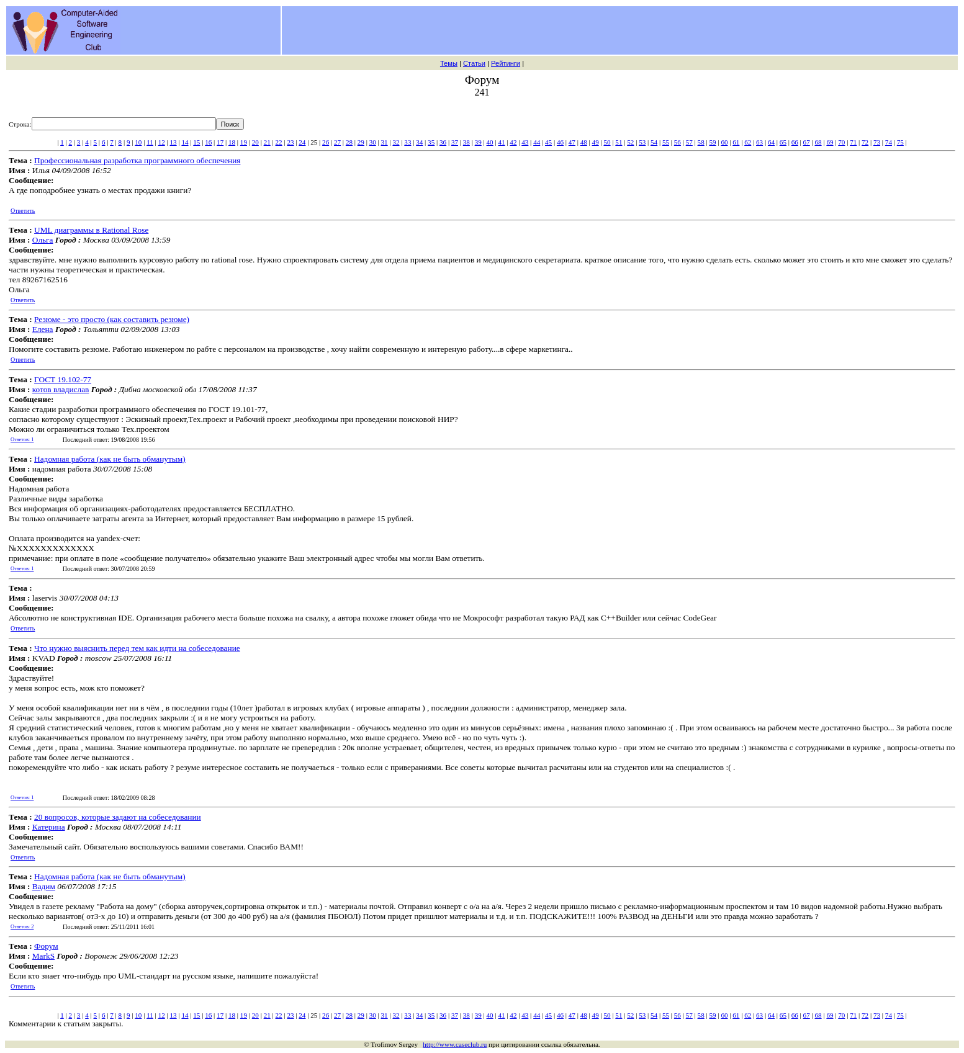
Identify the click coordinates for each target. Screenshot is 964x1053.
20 (255, 142)
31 (384, 142)
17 (220, 142)
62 (747, 142)
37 (454, 142)
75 (900, 142)
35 (431, 142)
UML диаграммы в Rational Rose (91, 230)
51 (618, 142)
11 (149, 142)
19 (243, 142)
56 (677, 142)
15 (196, 142)
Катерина (48, 826)
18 (231, 142)
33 (407, 142)
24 (302, 142)
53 (642, 142)
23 (290, 142)
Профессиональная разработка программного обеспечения (137, 160)
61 (735, 142)
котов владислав (60, 389)
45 (548, 142)
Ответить (23, 210)
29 (361, 142)
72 (865, 142)
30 (372, 142)
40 (490, 142)
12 (161, 142)
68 (818, 142)
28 (349, 142)
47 (572, 142)
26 (325, 142)
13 (173, 142)
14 (184, 142)
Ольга (42, 239)
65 (783, 142)
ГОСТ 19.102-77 (62, 379)
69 (829, 142)
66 (794, 142)
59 (712, 142)
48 (583, 142)
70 (841, 142)
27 (337, 142)
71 (853, 142)
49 (595, 142)
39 (478, 142)
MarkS (43, 956)
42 (513, 142)
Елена (42, 329)
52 (630, 142)
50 (606, 142)
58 (701, 142)
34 (419, 142)
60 (724, 142)
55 (665, 142)
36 (442, 142)
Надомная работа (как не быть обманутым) (110, 459)
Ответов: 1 (22, 439)
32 (395, 142)
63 (759, 142)
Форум (46, 946)
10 (138, 142)
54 (654, 142)
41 (501, 142)
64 (771, 142)
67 (806, 142)
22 (279, 142)
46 (560, 142)
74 (888, 142)
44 (536, 142)
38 (466, 142)
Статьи (474, 63)
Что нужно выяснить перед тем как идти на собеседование (137, 648)
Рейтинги (505, 63)
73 (876, 142)
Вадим (43, 886)
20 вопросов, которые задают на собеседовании (117, 817)
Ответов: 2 (22, 927)
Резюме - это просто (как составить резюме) (111, 319)
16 (208, 142)
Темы (448, 63)
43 (524, 142)
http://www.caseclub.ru (455, 1044)
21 (267, 142)
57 (689, 142)
